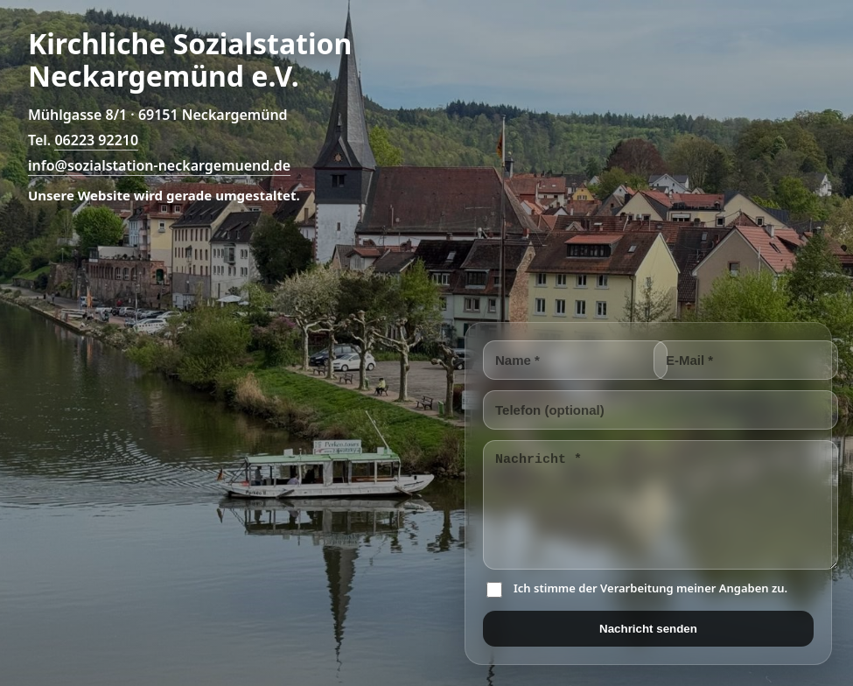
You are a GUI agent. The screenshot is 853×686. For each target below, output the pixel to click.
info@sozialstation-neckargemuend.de (159, 165)
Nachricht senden (648, 628)
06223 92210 (96, 140)
